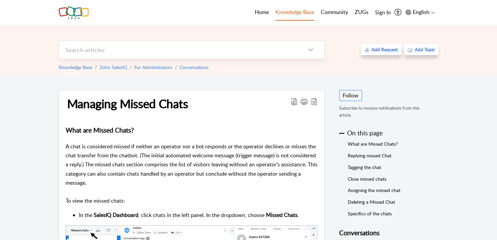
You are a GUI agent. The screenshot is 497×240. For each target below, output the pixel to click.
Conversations (194, 67)
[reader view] (314, 101)
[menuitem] (383, 12)
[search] (178, 50)
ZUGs (361, 12)
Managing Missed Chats (127, 103)
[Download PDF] (294, 101)
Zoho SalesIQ (113, 67)
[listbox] (310, 50)
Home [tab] (262, 12)
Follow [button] (350, 95)
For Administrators (153, 67)
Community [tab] (334, 12)
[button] (304, 101)
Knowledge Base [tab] (294, 12)
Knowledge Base (75, 67)
